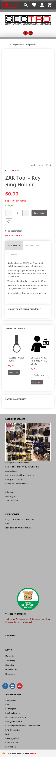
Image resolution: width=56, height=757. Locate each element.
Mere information (13, 235)
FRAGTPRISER (11, 742)
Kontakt (8, 704)
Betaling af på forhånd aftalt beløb (39, 360)
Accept (33, 753)
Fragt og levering (12, 713)
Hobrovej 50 (10, 496)
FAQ (7, 734)
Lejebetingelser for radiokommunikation (22, 725)
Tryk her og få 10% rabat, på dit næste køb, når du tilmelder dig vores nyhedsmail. (27, 620)
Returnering (10, 746)
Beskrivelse (14, 245)
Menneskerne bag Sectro (16, 717)
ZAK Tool (14, 170)
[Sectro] (28, 20)
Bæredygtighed (12, 738)
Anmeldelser (33, 245)
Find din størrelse (12, 729)
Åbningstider (10, 700)
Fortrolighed (10, 708)
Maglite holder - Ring (16, 359)
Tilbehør (12, 254)
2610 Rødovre (11, 500)
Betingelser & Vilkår (14, 721)
